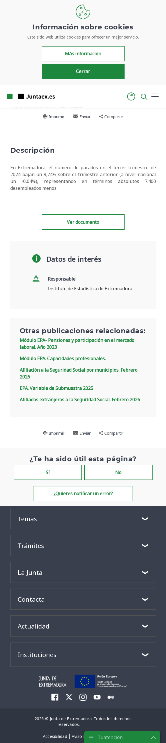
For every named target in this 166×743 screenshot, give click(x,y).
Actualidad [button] (33, 626)
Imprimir (53, 116)
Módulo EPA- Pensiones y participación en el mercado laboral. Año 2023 (77, 343)
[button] (131, 96)
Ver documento (83, 222)
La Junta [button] (30, 572)
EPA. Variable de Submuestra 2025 (56, 388)
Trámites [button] (31, 545)
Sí (48, 472)
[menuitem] (55, 697)
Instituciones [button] (37, 654)
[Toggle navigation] (63, 96)
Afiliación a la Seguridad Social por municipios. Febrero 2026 (78, 373)
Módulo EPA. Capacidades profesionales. (63, 358)
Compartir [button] (111, 116)
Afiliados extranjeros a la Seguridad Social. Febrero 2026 (80, 399)
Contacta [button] (31, 599)
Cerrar (83, 71)
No (118, 472)
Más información (83, 54)
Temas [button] (27, 518)
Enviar (82, 116)
